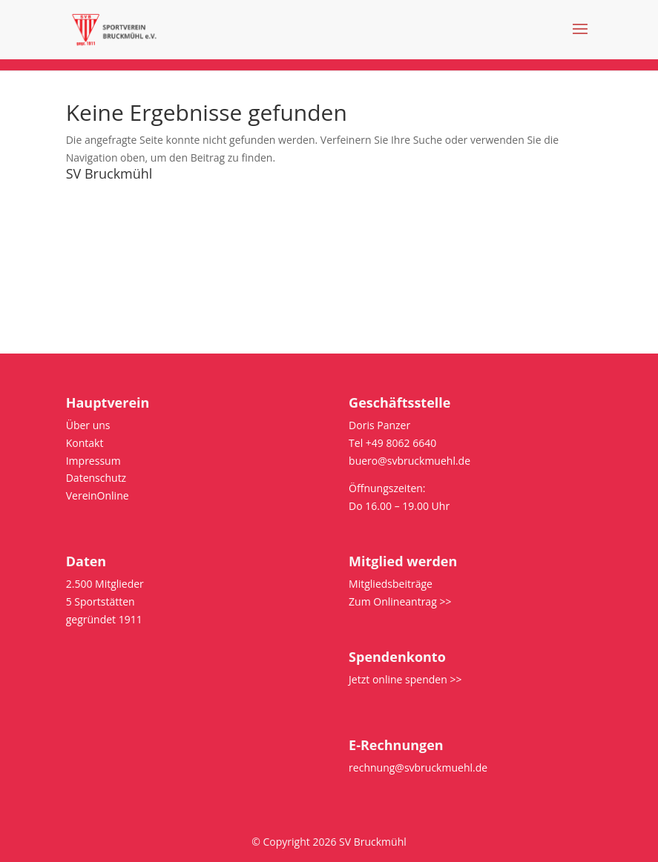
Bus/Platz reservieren (117, 301)
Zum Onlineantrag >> (400, 601)
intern (80, 284)
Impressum (93, 249)
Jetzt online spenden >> (405, 679)
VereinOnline (97, 495)
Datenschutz (96, 266)
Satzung (85, 231)
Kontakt (85, 213)
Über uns (88, 196)
